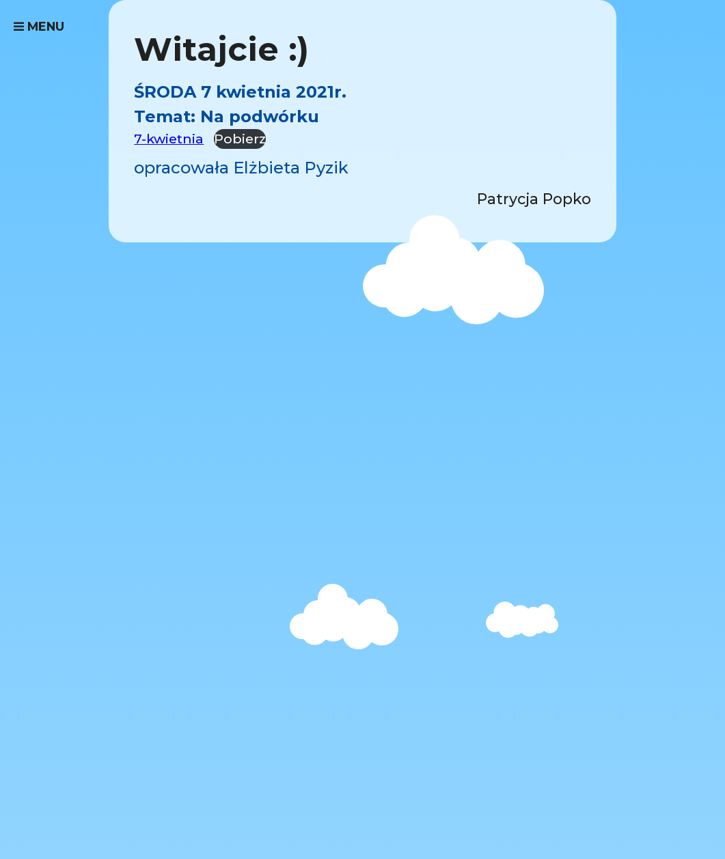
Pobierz (240, 138)
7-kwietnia (169, 138)
